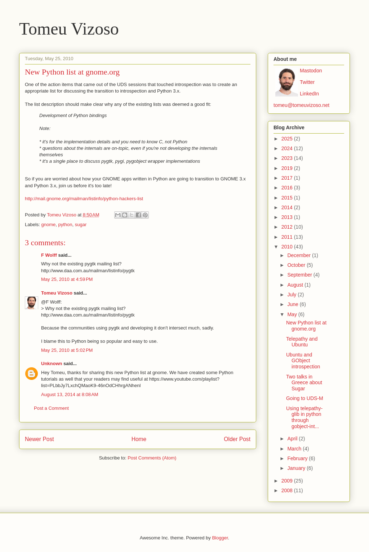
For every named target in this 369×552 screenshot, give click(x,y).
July (292, 294)
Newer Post (39, 439)
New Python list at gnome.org (306, 326)
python (65, 224)
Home (139, 439)
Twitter (307, 82)
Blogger (220, 537)
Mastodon (311, 70)
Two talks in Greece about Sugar (304, 383)
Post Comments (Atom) (152, 458)
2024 (287, 148)
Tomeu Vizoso (69, 28)
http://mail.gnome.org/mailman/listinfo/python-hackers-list (84, 198)
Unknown (51, 363)
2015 (287, 198)
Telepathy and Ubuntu (301, 342)
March (295, 449)
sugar (81, 224)
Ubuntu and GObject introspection (303, 361)
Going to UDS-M (304, 398)
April (293, 438)
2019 (287, 168)
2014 (287, 207)
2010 (287, 247)
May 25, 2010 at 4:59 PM (67, 279)
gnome (48, 224)
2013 (287, 217)
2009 (287, 481)
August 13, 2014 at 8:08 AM (69, 394)
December (299, 255)
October (297, 265)
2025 (287, 139)
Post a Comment (51, 408)
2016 (287, 187)
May (292, 314)
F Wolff (49, 255)
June (293, 304)
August (295, 285)
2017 (287, 178)
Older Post (237, 439)
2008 (287, 490)
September (300, 275)
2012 (287, 227)
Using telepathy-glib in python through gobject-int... (304, 417)
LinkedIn (309, 94)
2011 (287, 237)
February (298, 458)
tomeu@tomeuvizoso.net (301, 105)
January (297, 468)
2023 (287, 158)
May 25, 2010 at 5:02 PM (67, 350)
